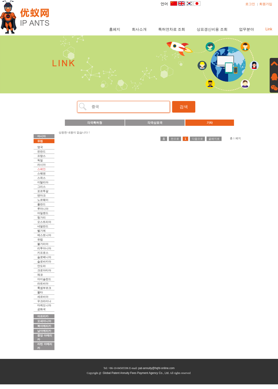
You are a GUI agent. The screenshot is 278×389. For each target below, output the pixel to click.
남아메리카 (44, 330)
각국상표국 (154, 122)
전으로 (175, 138)
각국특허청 (94, 122)
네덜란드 (42, 226)
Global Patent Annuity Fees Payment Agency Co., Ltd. (136, 373)
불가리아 (42, 244)
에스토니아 (44, 235)
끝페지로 (214, 138)
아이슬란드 (44, 279)
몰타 (40, 292)
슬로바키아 (44, 261)
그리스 (41, 186)
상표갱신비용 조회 (212, 29)
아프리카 (42, 316)
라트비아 (42, 283)
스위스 (41, 178)
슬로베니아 (44, 257)
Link (268, 29)
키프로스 (42, 252)
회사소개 (139, 29)
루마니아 (42, 208)
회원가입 (265, 4)
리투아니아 (44, 248)
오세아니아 (44, 321)
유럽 (40, 141)
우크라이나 (44, 301)
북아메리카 (44, 326)
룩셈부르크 (44, 288)
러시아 (41, 164)
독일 (40, 160)
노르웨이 (42, 200)
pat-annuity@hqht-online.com (156, 368)
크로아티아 (44, 270)
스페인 (41, 169)
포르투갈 (42, 191)
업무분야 (246, 29)
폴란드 (41, 204)
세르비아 (42, 296)
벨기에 (41, 230)
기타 (210, 122)
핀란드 (41, 151)
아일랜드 (42, 213)
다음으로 (197, 138)
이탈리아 (42, 182)
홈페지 (114, 29)
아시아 (41, 136)
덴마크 (41, 195)
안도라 (41, 266)
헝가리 (41, 217)
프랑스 (41, 156)
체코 (40, 274)
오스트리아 (44, 222)
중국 (95, 107)
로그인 (250, 4)
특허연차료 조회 (171, 29)
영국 (40, 147)
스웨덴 (41, 173)
